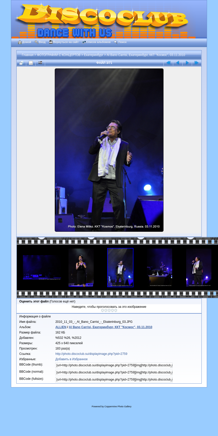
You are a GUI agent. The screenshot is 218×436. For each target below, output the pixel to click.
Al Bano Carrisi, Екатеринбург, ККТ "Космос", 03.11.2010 (146, 55)
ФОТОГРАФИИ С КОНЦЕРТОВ (58, 55)
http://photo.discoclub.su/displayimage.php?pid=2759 (91, 354)
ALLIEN (60, 327)
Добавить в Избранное (71, 359)
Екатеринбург (93, 55)
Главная (28, 55)
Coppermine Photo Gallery (117, 406)
